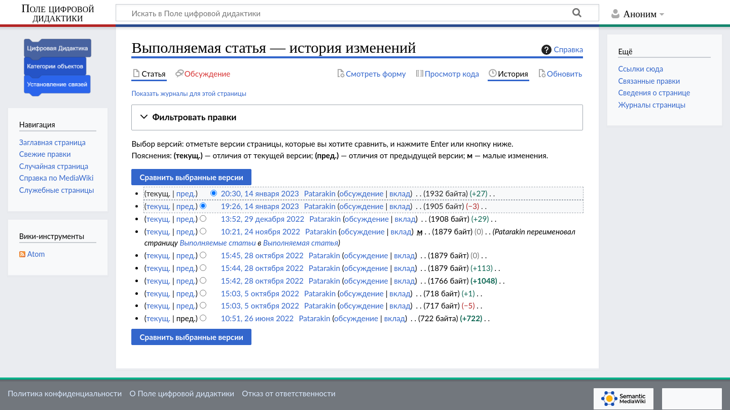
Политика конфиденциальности (65, 393)
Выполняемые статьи (217, 242)
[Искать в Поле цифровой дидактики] (357, 13)
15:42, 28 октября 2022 (262, 280)
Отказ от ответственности (288, 393)
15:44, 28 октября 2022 (262, 267)
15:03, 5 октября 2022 (260, 293)
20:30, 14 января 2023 (260, 193)
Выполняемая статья (300, 242)
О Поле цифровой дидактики (181, 393)
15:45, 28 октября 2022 (262, 255)
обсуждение (361, 193)
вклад (399, 193)
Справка (561, 50)
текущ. (158, 206)
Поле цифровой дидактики (57, 13)
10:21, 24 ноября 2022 (260, 231)
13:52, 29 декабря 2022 (263, 218)
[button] (357, 117)
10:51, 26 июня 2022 (257, 318)
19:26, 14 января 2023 (260, 206)
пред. (186, 193)
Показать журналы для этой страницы (188, 93)
